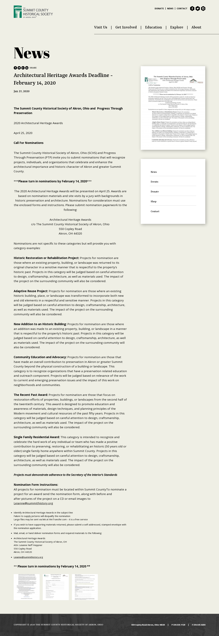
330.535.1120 (179, 625)
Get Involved (126, 27)
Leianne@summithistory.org (33, 503)
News (170, 8)
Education (153, 27)
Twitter (198, 8)
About (196, 27)
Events (154, 182)
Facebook (192, 8)
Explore (176, 27)
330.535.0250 (199, 625)
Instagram (203, 8)
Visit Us (100, 27)
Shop (153, 201)
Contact (182, 8)
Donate (159, 8)
